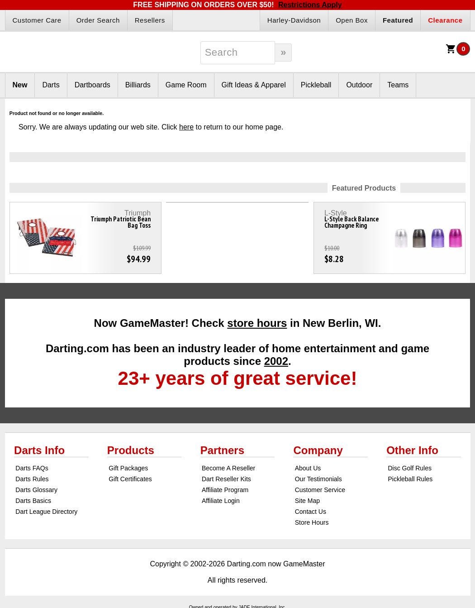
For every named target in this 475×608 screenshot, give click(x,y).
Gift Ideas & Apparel (254, 85)
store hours (257, 323)
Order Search (98, 20)
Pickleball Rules (410, 479)
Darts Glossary (36, 489)
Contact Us (310, 511)
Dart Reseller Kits (226, 479)
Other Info (412, 450)
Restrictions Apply (310, 5)
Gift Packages (128, 468)
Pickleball (316, 85)
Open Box (352, 20)
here (186, 127)
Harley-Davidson (294, 20)
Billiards (138, 85)
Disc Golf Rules (409, 468)
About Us (308, 468)
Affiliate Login (221, 500)
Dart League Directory (46, 511)
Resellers (150, 20)
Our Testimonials (318, 479)
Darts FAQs (31, 468)
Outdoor (359, 85)
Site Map (307, 500)
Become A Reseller (228, 468)
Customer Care (37, 20)
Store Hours (312, 522)
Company (317, 450)
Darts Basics (33, 500)
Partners (222, 450)
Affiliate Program (225, 489)
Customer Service (320, 489)
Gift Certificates (130, 479)
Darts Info (39, 450)
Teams (397, 85)
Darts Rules (31, 479)
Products (130, 450)
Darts (50, 85)
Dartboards (92, 85)
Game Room (186, 85)
